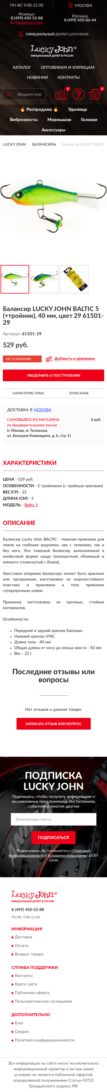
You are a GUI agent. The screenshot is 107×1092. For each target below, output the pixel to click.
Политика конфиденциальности (44, 1040)
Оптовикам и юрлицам (67, 68)
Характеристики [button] (28, 393)
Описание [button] (79, 393)
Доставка (23, 937)
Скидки (22, 1032)
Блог (19, 1023)
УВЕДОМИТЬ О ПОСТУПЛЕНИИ (53, 375)
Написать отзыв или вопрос (54, 724)
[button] (27, 22)
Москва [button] (42, 410)
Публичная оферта (32, 993)
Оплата (22, 946)
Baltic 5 (31, 505)
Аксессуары (53, 130)
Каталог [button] (22, 68)
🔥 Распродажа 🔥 (39, 109)
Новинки (37, 78)
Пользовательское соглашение (43, 1002)
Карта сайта (26, 985)
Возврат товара (29, 954)
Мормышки (59, 120)
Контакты (69, 78)
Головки (89, 120)
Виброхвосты (24, 120)
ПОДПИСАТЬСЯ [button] (53, 838)
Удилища (77, 109)
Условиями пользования (67, 855)
